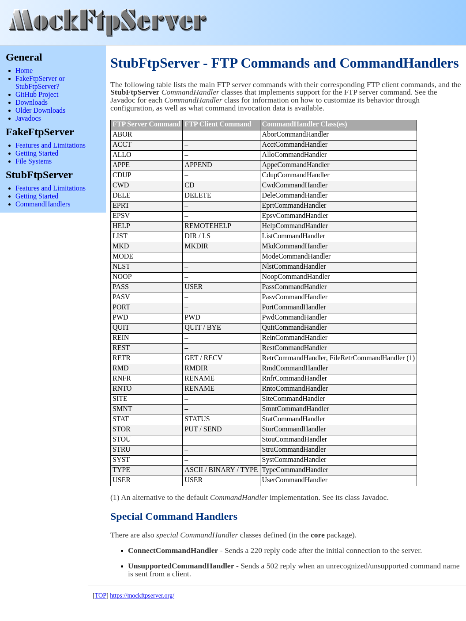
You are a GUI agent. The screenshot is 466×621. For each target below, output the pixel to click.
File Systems (33, 161)
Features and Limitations (50, 145)
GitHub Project (36, 94)
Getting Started (36, 153)
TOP (100, 595)
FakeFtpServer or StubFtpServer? (40, 82)
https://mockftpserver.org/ (142, 595)
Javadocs (28, 118)
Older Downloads (40, 110)
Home (24, 70)
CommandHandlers (42, 204)
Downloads (31, 102)
